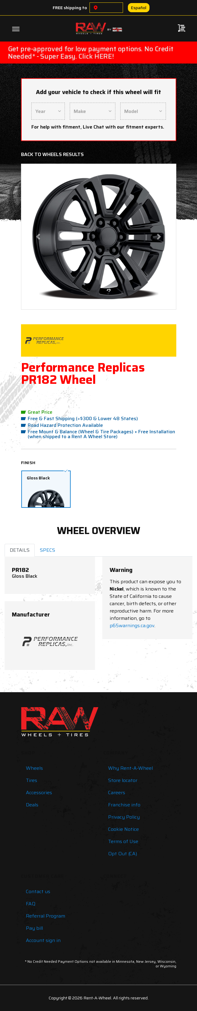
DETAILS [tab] (20, 550)
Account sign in (43, 940)
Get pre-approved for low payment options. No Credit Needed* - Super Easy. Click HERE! (90, 52)
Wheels (34, 768)
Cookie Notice (123, 829)
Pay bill (34, 928)
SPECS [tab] (47, 550)
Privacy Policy (124, 817)
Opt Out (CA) (122, 853)
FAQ (30, 903)
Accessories (39, 792)
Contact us (38, 891)
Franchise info (124, 805)
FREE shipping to (70, 7)
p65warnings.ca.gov (132, 625)
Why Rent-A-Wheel (130, 768)
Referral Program (45, 916)
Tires (31, 780)
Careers (116, 792)
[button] (38, 236)
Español (138, 7)
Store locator (122, 780)
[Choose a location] (95, 8)
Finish (28, 462)
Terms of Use (123, 841)
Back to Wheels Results (52, 154)
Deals (32, 805)
